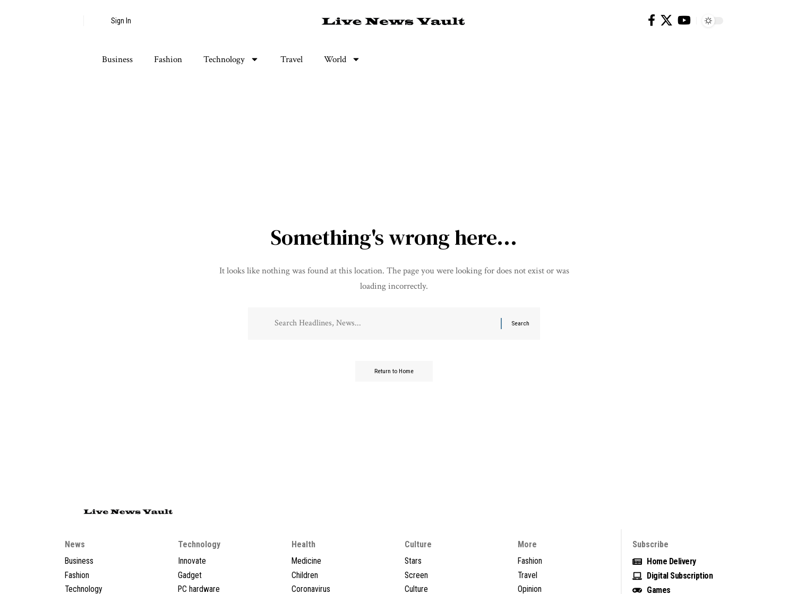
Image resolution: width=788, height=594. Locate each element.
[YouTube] (684, 20)
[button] (72, 20)
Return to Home (394, 373)
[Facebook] (651, 20)
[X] (666, 20)
